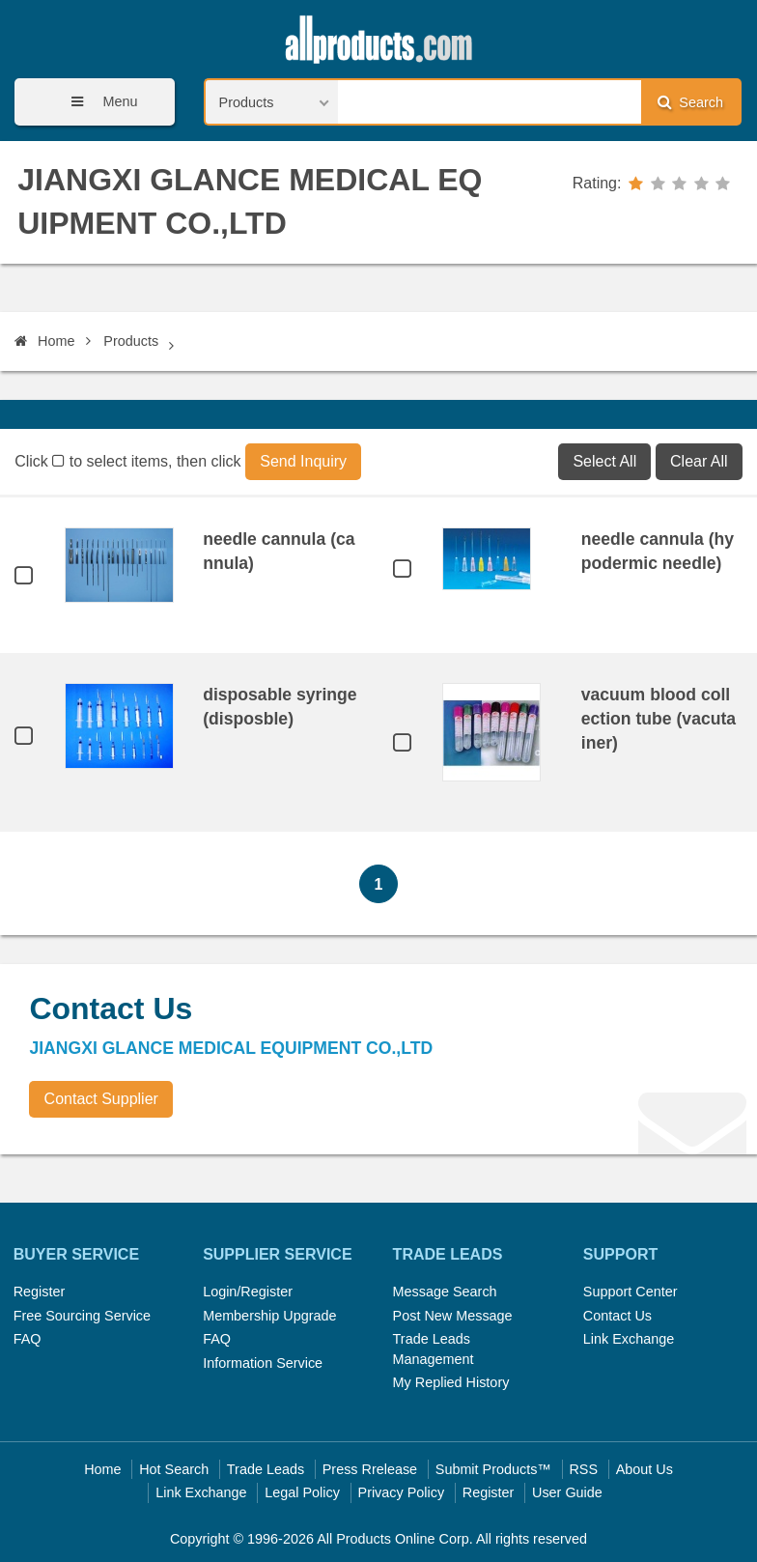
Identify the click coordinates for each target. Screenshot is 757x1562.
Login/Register (248, 1291)
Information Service (262, 1363)
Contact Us (617, 1315)
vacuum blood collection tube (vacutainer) (658, 719)
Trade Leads (265, 1469)
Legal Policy (302, 1492)
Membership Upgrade (269, 1315)
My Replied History (451, 1382)
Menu (97, 102)
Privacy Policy (401, 1492)
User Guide (567, 1492)
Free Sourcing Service (82, 1315)
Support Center (630, 1291)
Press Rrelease (369, 1469)
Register (40, 1291)
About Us (644, 1469)
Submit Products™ (493, 1469)
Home (44, 341)
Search (690, 102)
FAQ (28, 1339)
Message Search (445, 1291)
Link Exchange (628, 1339)
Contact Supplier (101, 1099)
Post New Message (453, 1315)
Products (130, 341)
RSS (583, 1469)
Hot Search (174, 1469)
